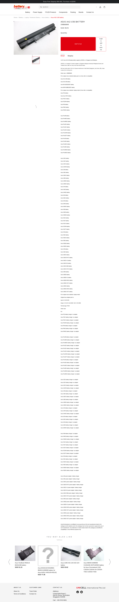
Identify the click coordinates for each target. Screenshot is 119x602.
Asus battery (45, 17)
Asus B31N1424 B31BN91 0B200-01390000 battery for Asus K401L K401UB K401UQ (48, 559)
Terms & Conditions (20, 583)
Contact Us (90, 12)
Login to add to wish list (94, 39)
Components (63, 12)
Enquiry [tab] (70, 45)
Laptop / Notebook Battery (32, 17)
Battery (27, 12)
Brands (81, 12)
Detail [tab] (63, 45)
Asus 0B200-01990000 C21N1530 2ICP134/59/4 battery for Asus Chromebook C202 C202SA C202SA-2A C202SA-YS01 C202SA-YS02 (93, 556)
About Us (17, 580)
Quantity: (64, 33)
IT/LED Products (50, 12)
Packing (73, 12)
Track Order (33, 580)
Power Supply (37, 12)
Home (15, 17)
